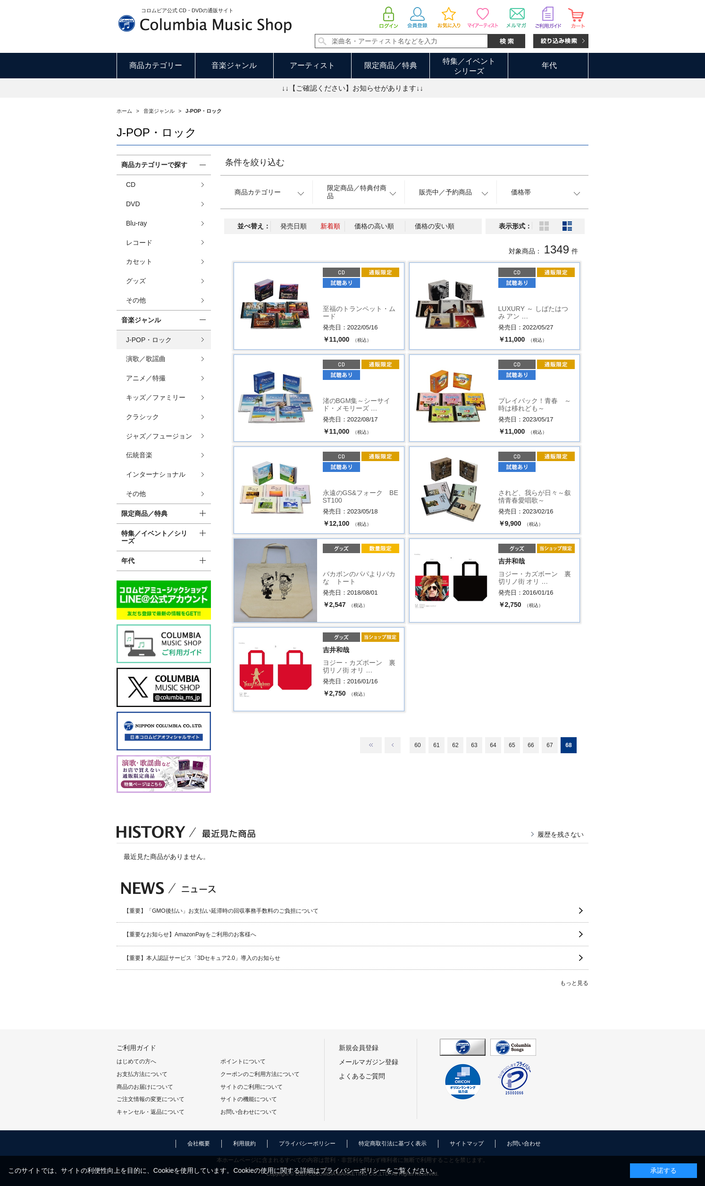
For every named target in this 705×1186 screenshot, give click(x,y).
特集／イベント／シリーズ (154, 537)
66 (531, 745)
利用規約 (244, 1143)
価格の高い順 (374, 226)
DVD (133, 204)
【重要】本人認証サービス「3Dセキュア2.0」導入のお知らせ (202, 958)
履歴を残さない (560, 834)
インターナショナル (155, 474)
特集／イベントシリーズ (469, 66)
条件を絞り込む (255, 162)
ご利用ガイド (136, 1047)
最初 (371, 745)
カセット (139, 261)
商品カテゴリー (155, 65)
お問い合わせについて (248, 1112)
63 (474, 745)
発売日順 (293, 226)
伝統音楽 (139, 455)
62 (455, 745)
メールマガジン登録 (368, 1062)
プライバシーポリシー (307, 1143)
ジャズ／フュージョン (159, 436)
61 (436, 745)
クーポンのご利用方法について (260, 1074)
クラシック (142, 417)
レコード (139, 242)
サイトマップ (467, 1143)
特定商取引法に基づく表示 (393, 1143)
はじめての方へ (136, 1061)
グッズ (136, 281)
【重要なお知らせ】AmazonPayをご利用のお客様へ (190, 934)
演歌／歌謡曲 (146, 358)
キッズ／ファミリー (155, 397)
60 (417, 745)
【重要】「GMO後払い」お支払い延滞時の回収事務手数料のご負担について (221, 911)
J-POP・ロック (149, 340)
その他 (136, 300)
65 (512, 745)
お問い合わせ (524, 1143)
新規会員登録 (358, 1047)
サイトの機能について (248, 1099)
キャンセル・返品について (151, 1112)
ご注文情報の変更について (151, 1099)
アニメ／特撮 (146, 378)
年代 (549, 65)
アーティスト (312, 65)
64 (493, 745)
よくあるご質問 (362, 1076)
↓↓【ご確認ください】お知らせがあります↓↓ (352, 88)
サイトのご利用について (251, 1087)
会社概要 (198, 1143)
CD (130, 184)
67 (549, 745)
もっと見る (574, 983)
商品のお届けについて (145, 1087)
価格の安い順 (434, 226)
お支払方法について (142, 1074)
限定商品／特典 (390, 65)
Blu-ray (136, 223)
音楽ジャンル (234, 65)
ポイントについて (243, 1061)
